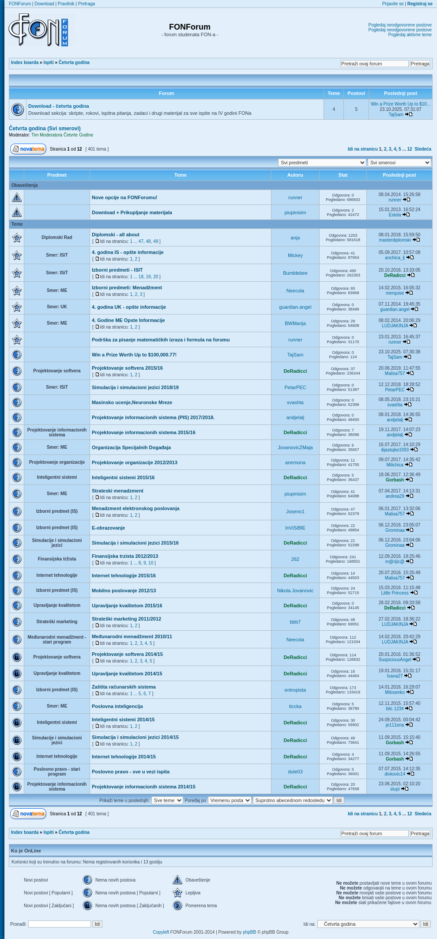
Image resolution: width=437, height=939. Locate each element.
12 (409, 149)
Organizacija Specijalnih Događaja (131, 447)
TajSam (395, 114)
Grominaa (395, 530)
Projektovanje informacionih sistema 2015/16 (144, 432)
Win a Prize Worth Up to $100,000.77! (134, 354)
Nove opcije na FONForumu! (125, 197)
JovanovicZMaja (295, 447)
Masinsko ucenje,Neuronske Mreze (132, 402)
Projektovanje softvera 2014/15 (127, 654)
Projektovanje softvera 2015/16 (127, 368)
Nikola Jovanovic (295, 590)
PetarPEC (295, 387)
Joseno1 (295, 511)
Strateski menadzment (117, 490)
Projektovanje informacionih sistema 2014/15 (144, 786)
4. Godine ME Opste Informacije (128, 320)
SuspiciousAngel (395, 659)
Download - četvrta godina (58, 106)
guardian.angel (295, 307)
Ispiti (48, 62)
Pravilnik (66, 3)
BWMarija (295, 323)
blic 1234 (395, 708)
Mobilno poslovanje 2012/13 (124, 590)
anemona (295, 462)
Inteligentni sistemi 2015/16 (123, 477)
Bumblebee (295, 273)
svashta (295, 402)
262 (295, 559)
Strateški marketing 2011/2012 (126, 618)
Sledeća (422, 149)
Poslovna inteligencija (117, 706)
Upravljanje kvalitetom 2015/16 (127, 605)
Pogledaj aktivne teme (410, 34)
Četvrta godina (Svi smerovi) (45, 128)
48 (148, 241)
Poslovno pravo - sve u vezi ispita (131, 771)
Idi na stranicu (363, 149)
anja (295, 237)
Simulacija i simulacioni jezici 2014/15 (135, 737)
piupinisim (295, 212)
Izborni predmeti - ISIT (117, 270)
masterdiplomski (395, 240)
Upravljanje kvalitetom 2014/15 (127, 673)
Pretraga (86, 3)
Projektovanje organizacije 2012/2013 (134, 462)
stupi (394, 789)
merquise (395, 293)
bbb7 (295, 622)
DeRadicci (394, 275)
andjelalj (295, 417)
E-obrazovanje (108, 527)
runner (295, 197)
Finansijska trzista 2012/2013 (125, 556)
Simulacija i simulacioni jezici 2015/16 (135, 542)
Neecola (295, 290)
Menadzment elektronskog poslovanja (136, 508)
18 (141, 276)
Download (44, 3)
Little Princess (394, 593)
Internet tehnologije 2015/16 (124, 575)
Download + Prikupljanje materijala (132, 212)
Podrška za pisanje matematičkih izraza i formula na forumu (161, 339)
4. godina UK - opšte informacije (129, 307)
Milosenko (395, 692)
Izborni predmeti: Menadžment (127, 287)
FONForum (20, 3)
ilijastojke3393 (395, 449)
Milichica (394, 464)
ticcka (295, 706)
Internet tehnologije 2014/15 (124, 756)
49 (155, 241)
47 (141, 241)
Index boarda (24, 62)
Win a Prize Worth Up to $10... (400, 104)
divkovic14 (394, 774)
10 (150, 562)
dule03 (295, 771)
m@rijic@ (395, 561)
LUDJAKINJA (395, 325)
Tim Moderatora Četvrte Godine (62, 135)
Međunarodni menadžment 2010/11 (132, 636)
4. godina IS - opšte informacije (128, 252)
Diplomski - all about (115, 234)
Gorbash (395, 479)
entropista (295, 690)
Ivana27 (395, 676)
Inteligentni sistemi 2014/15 (123, 719)
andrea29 (394, 496)
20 (155, 276)
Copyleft (161, 932)
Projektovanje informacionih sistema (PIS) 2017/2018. (153, 417)
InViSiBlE (295, 527)
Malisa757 (395, 373)
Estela (395, 214)
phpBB (249, 932)
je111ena (395, 725)
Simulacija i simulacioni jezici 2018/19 (135, 387)
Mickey (295, 255)
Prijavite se (393, 3)
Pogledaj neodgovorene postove (400, 25)
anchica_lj (394, 257)
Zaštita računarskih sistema (124, 686)
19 (148, 276)
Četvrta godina (74, 62)
